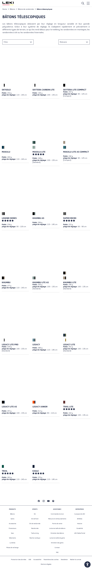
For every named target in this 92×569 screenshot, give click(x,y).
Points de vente (57, 523)
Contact (57, 547)
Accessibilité (37, 559)
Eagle (35, 471)
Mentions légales (46, 564)
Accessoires (12, 523)
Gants (12, 519)
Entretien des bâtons (57, 533)
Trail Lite (68, 406)
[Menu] (88, 3)
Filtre (6, 42)
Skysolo (6, 89)
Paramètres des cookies (51, 559)
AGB (30, 559)
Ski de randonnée (34, 523)
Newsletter (64, 559)
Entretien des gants (57, 543)
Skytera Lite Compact (74, 89)
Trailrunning (35, 533)
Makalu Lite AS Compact (76, 152)
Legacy (36, 344)
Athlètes (79, 519)
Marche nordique (34, 538)
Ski (35, 514)
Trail (4, 471)
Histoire (79, 523)
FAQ (57, 552)
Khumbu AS (38, 218)
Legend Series (9, 218)
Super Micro (69, 218)
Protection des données (18, 559)
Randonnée (34, 528)
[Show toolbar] (87, 564)
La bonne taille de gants (57, 538)
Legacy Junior (39, 406)
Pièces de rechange (12, 547)
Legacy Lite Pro (10, 344)
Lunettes (12, 543)
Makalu (6, 152)
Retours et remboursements (57, 519)
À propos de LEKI (79, 514)
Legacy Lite (69, 344)
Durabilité (80, 528)
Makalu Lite (38, 152)
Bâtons (12, 514)
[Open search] (82, 3)
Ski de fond (34, 519)
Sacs (12, 533)
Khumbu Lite (69, 282)
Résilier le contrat (75, 559)
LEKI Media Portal (79, 533)
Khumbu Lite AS (40, 282)
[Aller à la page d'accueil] (8, 3)
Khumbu (6, 282)
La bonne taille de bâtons (57, 528)
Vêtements (12, 538)
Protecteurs (12, 528)
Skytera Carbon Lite (43, 89)
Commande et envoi (57, 514)
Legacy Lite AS (9, 406)
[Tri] (74, 42)
